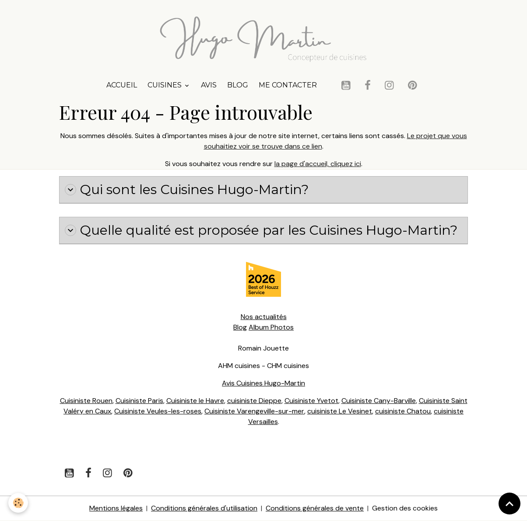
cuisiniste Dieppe (254, 401)
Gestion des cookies (405, 508)
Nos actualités (264, 317)
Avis (209, 85)
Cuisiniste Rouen (86, 401)
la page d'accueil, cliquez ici (317, 164)
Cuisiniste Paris (139, 401)
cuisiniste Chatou (403, 411)
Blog (237, 85)
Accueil (121, 85)
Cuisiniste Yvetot (311, 401)
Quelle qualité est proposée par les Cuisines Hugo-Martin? (262, 231)
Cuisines (165, 85)
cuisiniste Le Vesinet (339, 411)
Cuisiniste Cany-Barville (378, 401)
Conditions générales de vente (315, 508)
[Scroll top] (509, 503)
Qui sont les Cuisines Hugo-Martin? (187, 190)
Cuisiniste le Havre (195, 401)
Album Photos (271, 327)
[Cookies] (18, 503)
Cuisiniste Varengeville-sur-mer (254, 411)
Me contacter (288, 85)
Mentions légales (116, 508)
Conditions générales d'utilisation (204, 508)
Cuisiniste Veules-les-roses (157, 411)
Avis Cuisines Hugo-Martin (263, 383)
